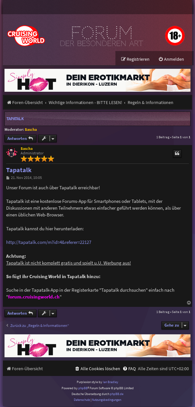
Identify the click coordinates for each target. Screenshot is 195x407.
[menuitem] (171, 60)
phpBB (83, 389)
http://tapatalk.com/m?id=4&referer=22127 (48, 243)
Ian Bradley (110, 383)
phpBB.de (116, 394)
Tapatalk (15, 119)
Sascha (31, 130)
